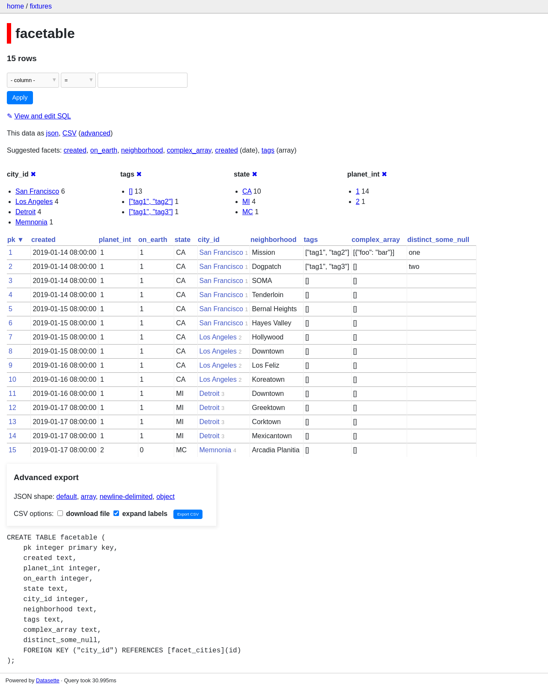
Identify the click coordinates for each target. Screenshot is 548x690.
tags (268, 150)
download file (83, 513)
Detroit (25, 211)
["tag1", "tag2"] (151, 201)
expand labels (140, 513)
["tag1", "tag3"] (151, 211)
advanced (95, 133)
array (88, 496)
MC (247, 211)
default (67, 496)
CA (246, 191)
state (183, 239)
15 (12, 450)
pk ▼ (15, 239)
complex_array (189, 150)
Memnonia (31, 222)
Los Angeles (34, 201)
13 (12, 421)
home (15, 6)
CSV (70, 133)
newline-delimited (126, 496)
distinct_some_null (438, 239)
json (52, 133)
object (165, 496)
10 (12, 379)
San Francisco (37, 191)
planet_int (115, 239)
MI (246, 201)
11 (12, 393)
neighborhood (142, 150)
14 (12, 435)
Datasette (48, 680)
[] (131, 191)
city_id (209, 239)
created (75, 150)
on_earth (103, 150)
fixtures (41, 6)
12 (12, 407)
